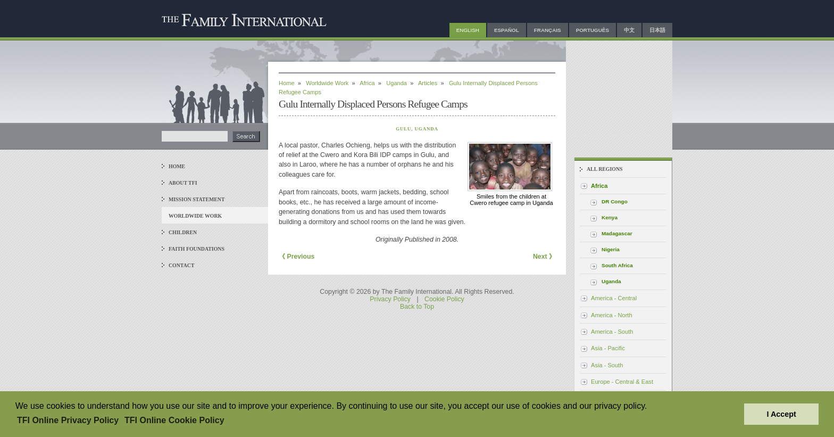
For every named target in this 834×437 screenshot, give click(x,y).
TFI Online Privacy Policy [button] (68, 420)
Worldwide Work (195, 216)
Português (592, 30)
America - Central (614, 298)
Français (547, 30)
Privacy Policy (390, 299)
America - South (612, 331)
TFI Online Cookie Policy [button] (174, 420)
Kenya (610, 217)
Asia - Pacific (608, 348)
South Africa (617, 265)
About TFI (183, 183)
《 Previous (296, 256)
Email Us (587, 134)
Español (506, 30)
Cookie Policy (444, 299)
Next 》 (544, 256)
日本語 (657, 30)
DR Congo (615, 201)
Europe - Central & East (622, 381)
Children (183, 232)
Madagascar (617, 233)
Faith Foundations (196, 249)
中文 (629, 30)
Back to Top (417, 306)
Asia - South (607, 365)
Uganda (396, 83)
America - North (611, 315)
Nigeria (611, 249)
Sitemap (618, 134)
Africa (367, 83)
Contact (182, 265)
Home (177, 166)
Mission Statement (196, 199)
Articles (427, 83)
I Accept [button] (781, 414)
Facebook (650, 134)
